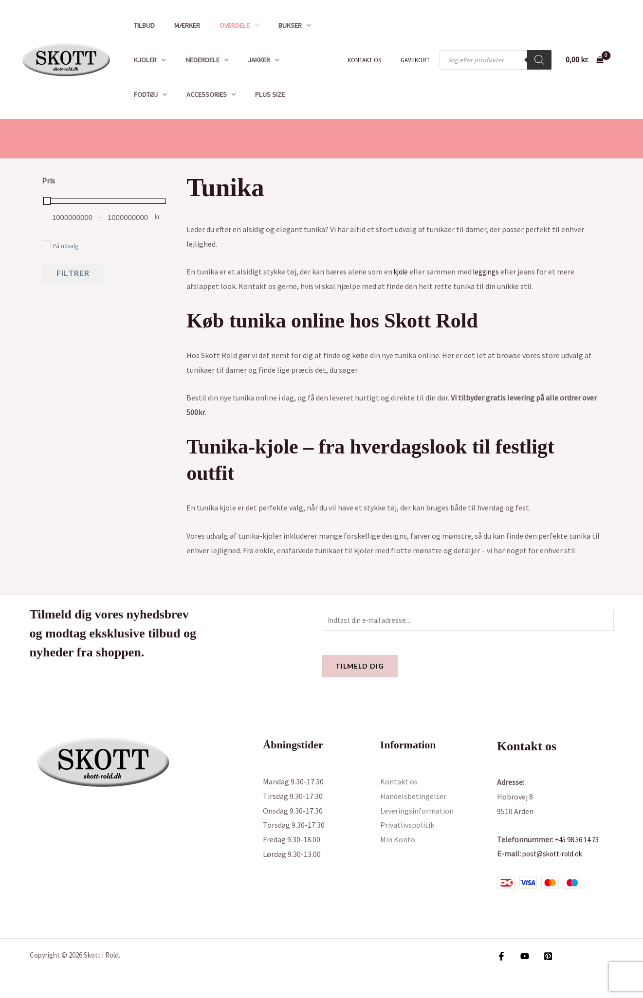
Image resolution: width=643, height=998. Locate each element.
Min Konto (397, 841)
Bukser (275, 25)
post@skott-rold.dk (555, 855)
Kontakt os (374, 60)
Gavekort (418, 60)
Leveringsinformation (417, 812)
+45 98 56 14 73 (579, 840)
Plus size (209, 94)
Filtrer (73, 272)
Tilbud (141, 25)
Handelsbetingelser (413, 797)
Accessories (156, 94)
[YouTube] (522, 957)
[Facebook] (501, 957)
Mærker (179, 25)
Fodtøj (296, 59)
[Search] (539, 60)
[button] (240, 25)
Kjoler (147, 59)
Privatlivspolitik (407, 826)
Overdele (225, 25)
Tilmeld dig (359, 667)
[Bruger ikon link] (621, 59)
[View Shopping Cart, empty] (584, 59)
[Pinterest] (543, 957)
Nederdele (198, 59)
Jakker (250, 59)
